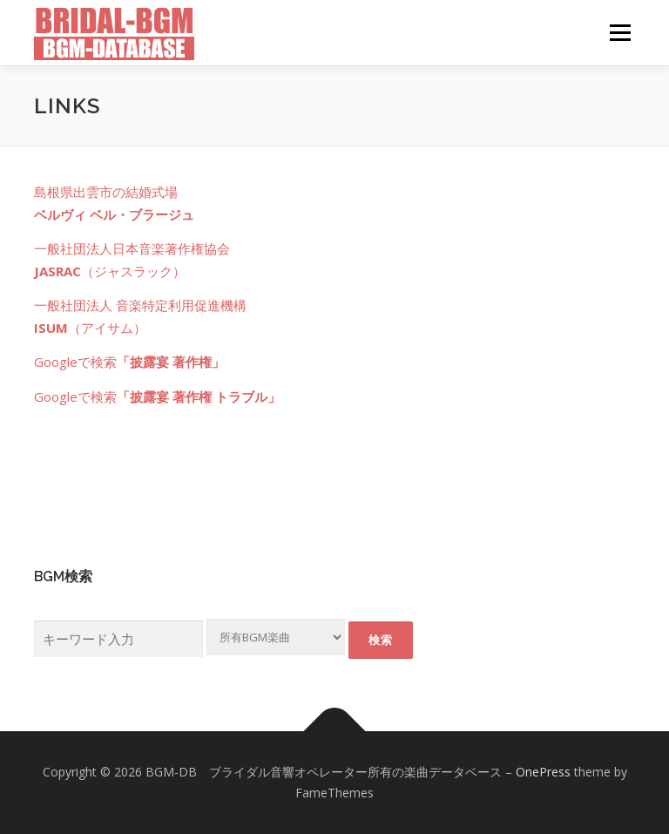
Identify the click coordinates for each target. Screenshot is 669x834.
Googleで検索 (129, 361)
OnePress (543, 771)
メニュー (620, 32)
